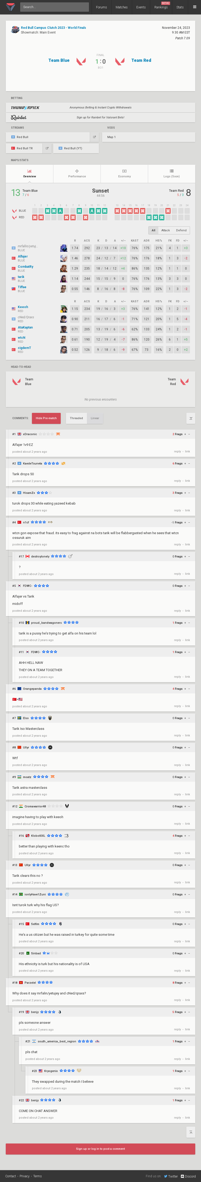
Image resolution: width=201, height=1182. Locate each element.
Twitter (171, 1176)
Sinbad (36, 953)
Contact (10, 1176)
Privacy (25, 1176)
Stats (180, 7)
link (187, 451)
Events (141, 7)
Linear (95, 418)
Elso (26, 718)
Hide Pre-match (46, 418)
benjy (34, 1012)
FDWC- (27, 586)
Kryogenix (51, 1071)
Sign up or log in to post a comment (100, 1149)
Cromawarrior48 (35, 806)
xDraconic (30, 434)
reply (177, 451)
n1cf (26, 522)
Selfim (35, 924)
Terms (37, 1176)
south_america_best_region (57, 1041)
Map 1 (111, 137)
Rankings (162, 5)
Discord (188, 1176)
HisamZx (29, 493)
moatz (27, 777)
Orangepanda (32, 689)
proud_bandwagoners (46, 623)
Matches (122, 7)
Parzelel (30, 982)
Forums (101, 7)
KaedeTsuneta (32, 463)
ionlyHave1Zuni (35, 894)
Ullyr (26, 747)
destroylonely (40, 556)
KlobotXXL (38, 836)
